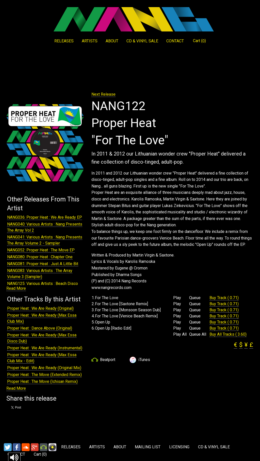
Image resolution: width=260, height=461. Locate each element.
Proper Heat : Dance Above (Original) (39, 328)
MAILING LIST (147, 447)
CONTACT (175, 41)
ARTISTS (90, 41)
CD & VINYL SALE (142, 41)
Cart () (199, 40)
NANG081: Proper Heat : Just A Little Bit (42, 263)
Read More (16, 288)
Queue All (197, 334)
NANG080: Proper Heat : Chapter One (40, 256)
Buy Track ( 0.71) (224, 297)
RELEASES (64, 41)
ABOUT (112, 41)
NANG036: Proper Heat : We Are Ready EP (44, 217)
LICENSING (179, 447)
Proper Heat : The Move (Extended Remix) (44, 374)
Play (177, 298)
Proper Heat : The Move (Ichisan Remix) (42, 381)
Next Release (103, 94)
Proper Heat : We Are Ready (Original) (40, 308)
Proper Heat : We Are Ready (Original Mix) (44, 367)
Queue (195, 298)
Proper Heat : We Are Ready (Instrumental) (44, 348)
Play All (180, 334)
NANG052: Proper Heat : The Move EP (41, 250)
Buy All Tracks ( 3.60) (228, 334)
